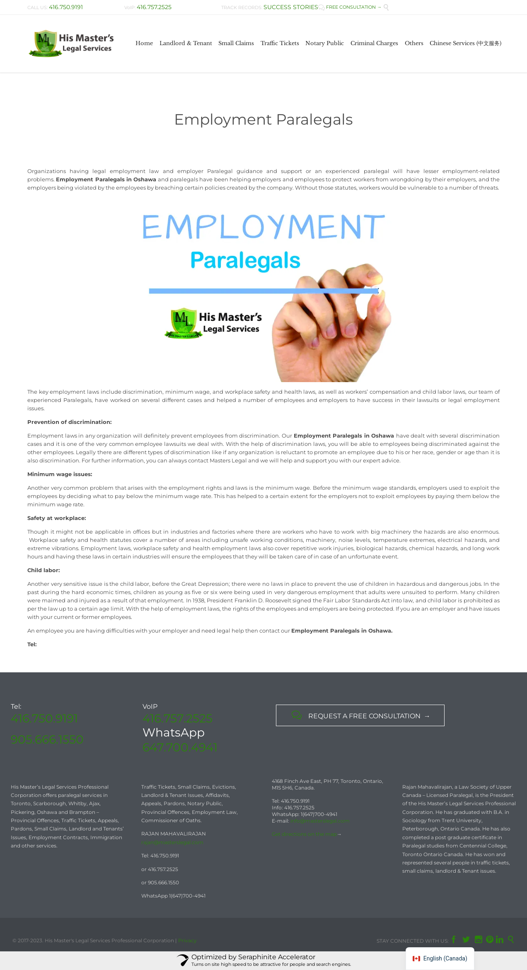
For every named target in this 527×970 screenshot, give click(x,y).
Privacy (187, 940)
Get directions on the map (304, 834)
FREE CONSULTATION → (350, 7)
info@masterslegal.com (320, 821)
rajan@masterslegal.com (172, 842)
